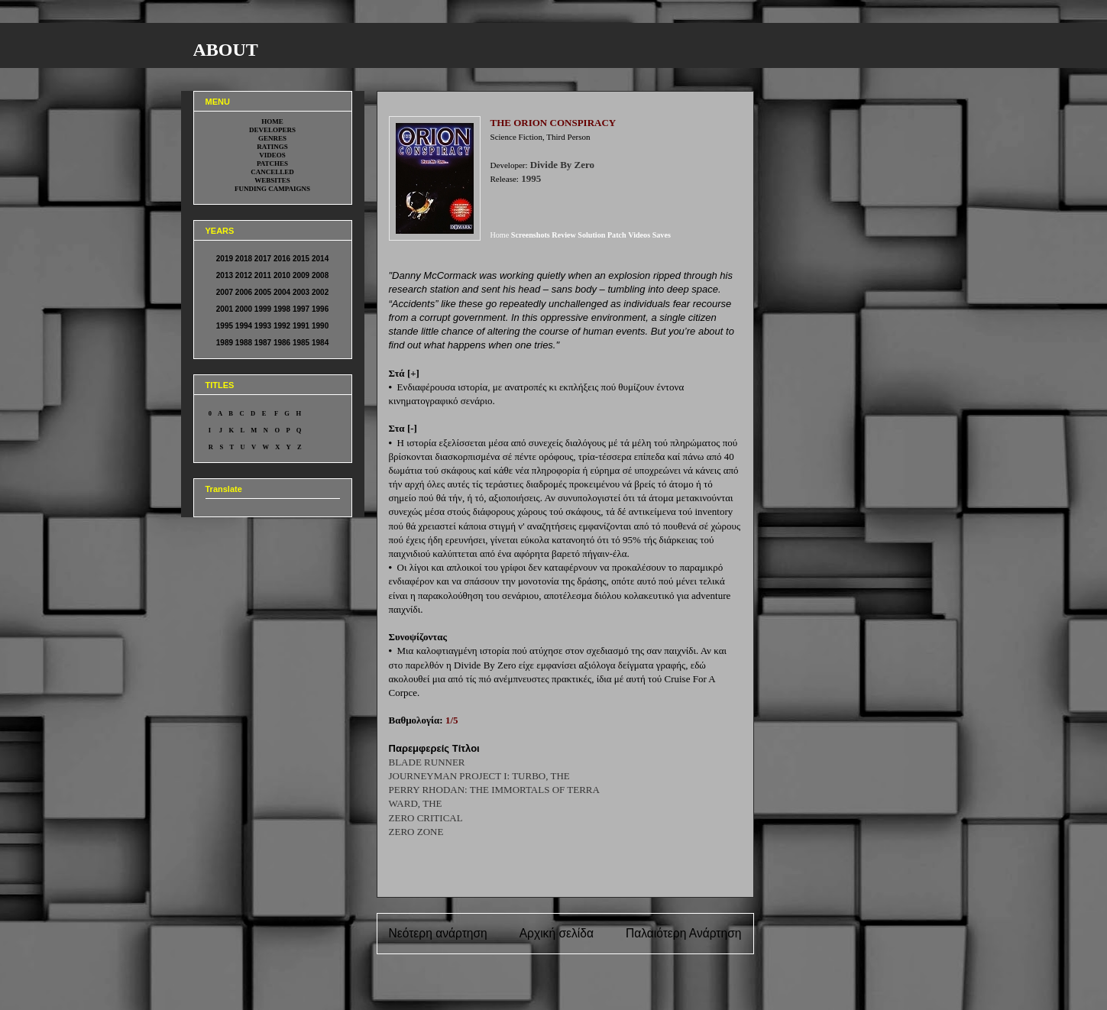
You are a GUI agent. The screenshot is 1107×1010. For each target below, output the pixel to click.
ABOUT (225, 50)
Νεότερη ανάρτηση (438, 933)
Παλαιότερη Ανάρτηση (684, 933)
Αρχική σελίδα (557, 933)
